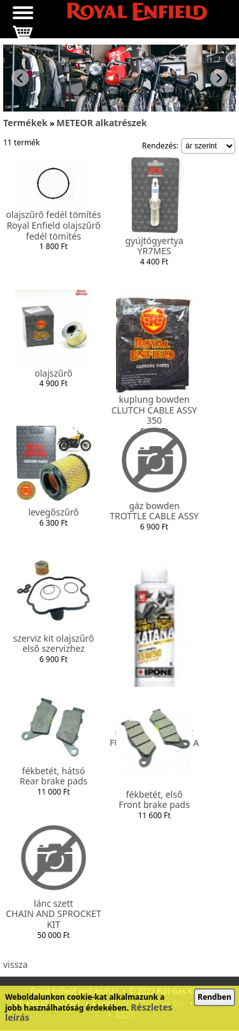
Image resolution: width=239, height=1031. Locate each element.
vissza (15, 964)
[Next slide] (219, 78)
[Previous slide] (20, 78)
